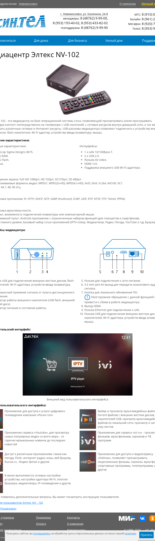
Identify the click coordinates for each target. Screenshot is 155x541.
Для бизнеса (77, 40)
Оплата (41, 524)
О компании (127, 4)
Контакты (73, 517)
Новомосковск (28, 4)
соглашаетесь (41, 533)
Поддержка (43, 517)
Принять (146, 535)
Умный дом (114, 40)
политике (130, 533)
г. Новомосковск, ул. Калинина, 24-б (84, 14)
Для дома (41, 40)
